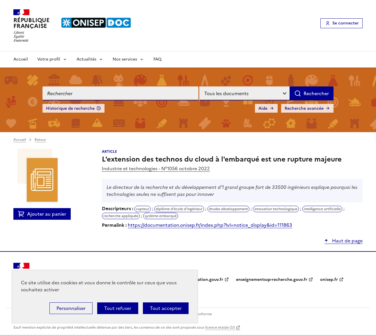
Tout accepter (166, 308)
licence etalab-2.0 (220, 327)
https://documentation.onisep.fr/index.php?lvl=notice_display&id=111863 (210, 224)
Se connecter (345, 23)
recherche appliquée (120, 216)
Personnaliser (71, 308)
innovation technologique (275, 209)
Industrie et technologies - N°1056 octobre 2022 (156, 168)
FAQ (157, 59)
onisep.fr (329, 279)
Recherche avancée (304, 108)
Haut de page (347, 240)
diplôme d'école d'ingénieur (179, 209)
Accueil (20, 59)
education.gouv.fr (205, 279)
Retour (40, 139)
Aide (262, 108)
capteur (142, 209)
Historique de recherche (70, 108)
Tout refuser (117, 308)
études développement (228, 209)
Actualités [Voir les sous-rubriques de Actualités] (86, 59)
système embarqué (161, 216)
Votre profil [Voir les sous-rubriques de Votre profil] (48, 59)
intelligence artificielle (322, 209)
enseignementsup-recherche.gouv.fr (271, 279)
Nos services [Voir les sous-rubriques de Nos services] (125, 59)
